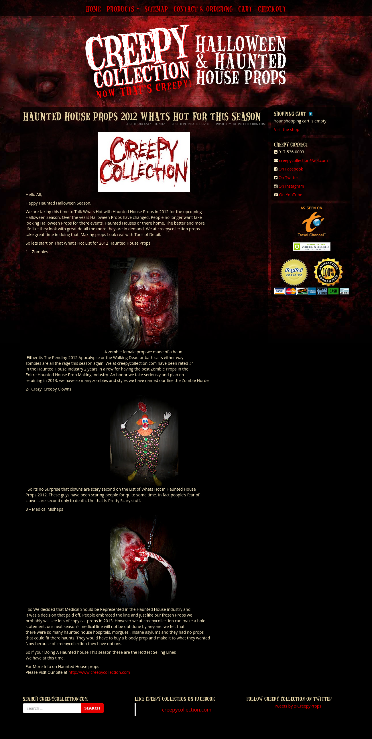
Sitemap (156, 9)
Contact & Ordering (203, 9)
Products (123, 9)
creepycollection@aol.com (303, 160)
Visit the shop (286, 129)
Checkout (272, 9)
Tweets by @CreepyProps (297, 706)
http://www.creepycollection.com (99, 672)
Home (93, 9)
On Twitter (288, 177)
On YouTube (290, 194)
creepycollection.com (186, 709)
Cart (245, 9)
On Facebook (291, 169)
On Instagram (291, 186)
